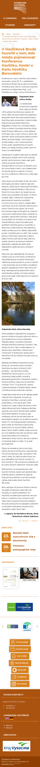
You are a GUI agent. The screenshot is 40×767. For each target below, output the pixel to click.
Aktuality (16, 34)
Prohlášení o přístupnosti (10, 759)
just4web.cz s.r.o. (7, 764)
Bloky (8, 34)
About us (9, 725)
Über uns (9, 728)
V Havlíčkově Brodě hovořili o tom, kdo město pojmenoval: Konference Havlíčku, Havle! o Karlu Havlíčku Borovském (20, 39)
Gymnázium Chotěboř (3, 34)
